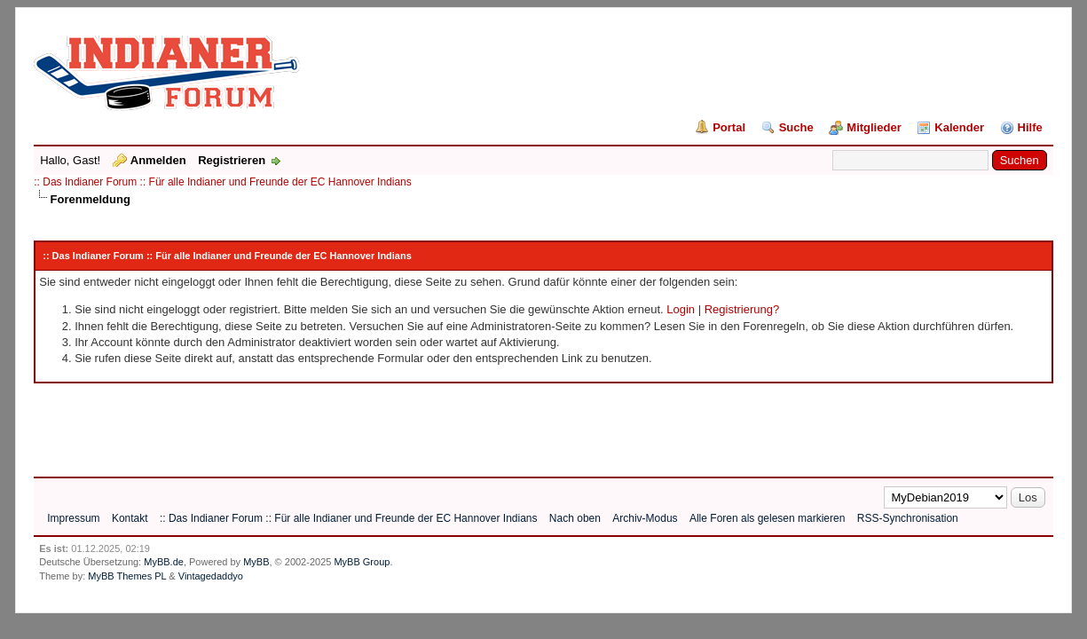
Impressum (73, 518)
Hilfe (1030, 127)
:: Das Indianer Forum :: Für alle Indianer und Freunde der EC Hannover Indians (223, 182)
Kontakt (130, 518)
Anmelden (158, 160)
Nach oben (575, 518)
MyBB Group (362, 561)
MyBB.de (164, 561)
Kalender (959, 127)
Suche (796, 127)
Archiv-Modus (644, 518)
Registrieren (231, 160)
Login (680, 309)
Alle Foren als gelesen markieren (767, 518)
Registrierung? (742, 309)
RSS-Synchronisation (907, 518)
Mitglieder (874, 127)
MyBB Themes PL (127, 576)
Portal (729, 127)
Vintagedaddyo (210, 576)
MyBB (256, 561)
